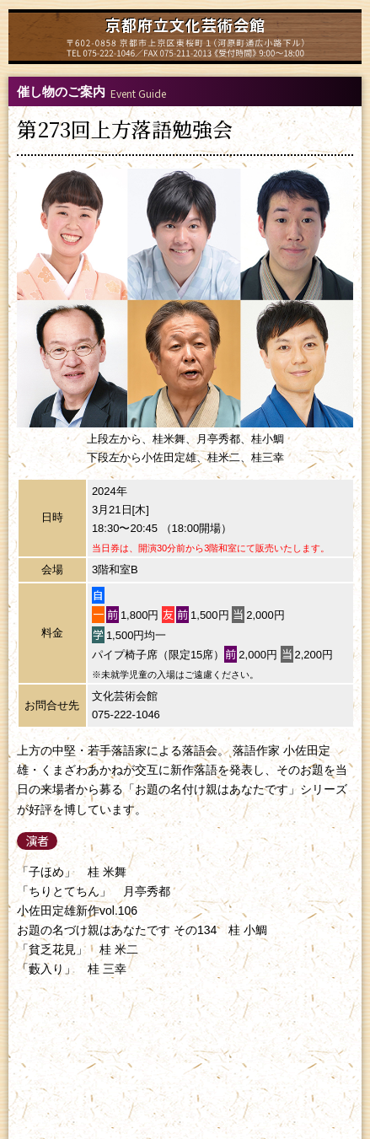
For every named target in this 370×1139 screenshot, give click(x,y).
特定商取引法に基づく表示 (185, 1066)
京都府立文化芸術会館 (185, 24)
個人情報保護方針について (185, 1051)
